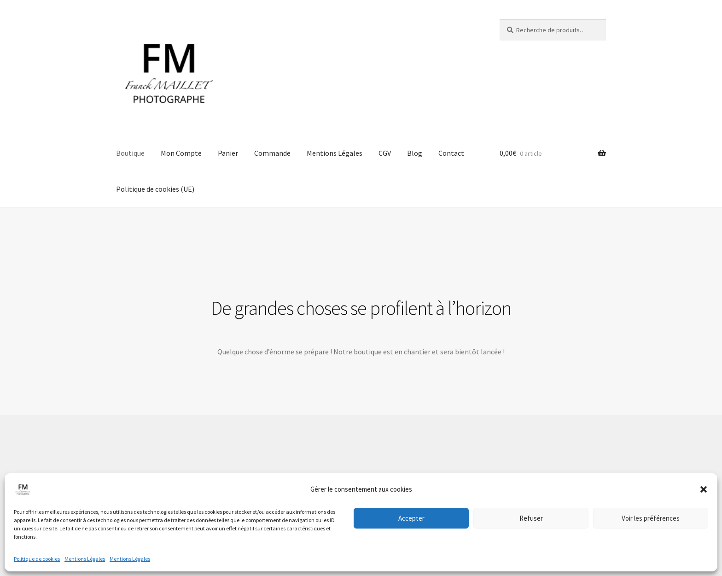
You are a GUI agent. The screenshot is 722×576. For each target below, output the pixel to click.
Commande (272, 153)
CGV (384, 153)
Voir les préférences (651, 518)
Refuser (531, 518)
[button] (703, 489)
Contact (451, 153)
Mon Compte (181, 153)
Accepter (411, 518)
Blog (414, 153)
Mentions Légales (84, 558)
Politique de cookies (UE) (155, 189)
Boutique (130, 153)
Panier (228, 153)
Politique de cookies (37, 558)
